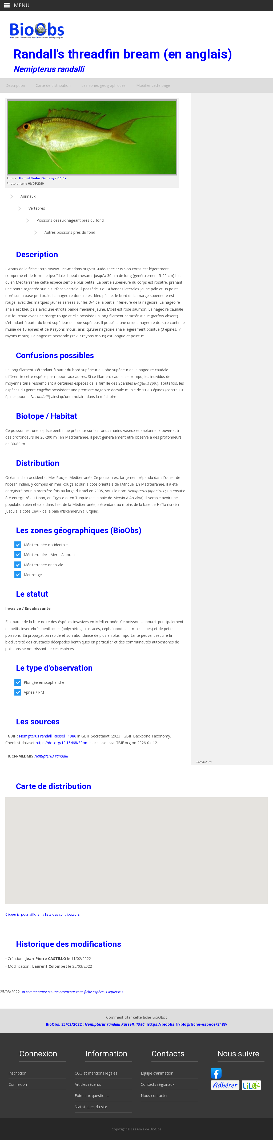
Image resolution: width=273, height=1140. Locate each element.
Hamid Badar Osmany (36, 178)
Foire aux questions (92, 1095)
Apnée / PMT (30, 692)
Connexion (18, 1084)
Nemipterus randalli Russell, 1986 (47, 736)
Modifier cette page (153, 85)
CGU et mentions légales (96, 1073)
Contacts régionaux (157, 1084)
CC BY (61, 178)
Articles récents (88, 1084)
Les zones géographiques (103, 85)
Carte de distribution (53, 85)
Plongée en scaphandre (39, 682)
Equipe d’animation (157, 1073)
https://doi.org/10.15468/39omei (63, 742)
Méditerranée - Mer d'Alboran (44, 554)
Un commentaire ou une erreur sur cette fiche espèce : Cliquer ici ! (71, 991)
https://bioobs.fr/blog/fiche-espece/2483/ (187, 1024)
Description (15, 85)
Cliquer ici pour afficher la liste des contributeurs (42, 914)
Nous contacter (154, 1095)
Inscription (17, 1073)
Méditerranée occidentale (41, 544)
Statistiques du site (91, 1106)
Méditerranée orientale (38, 564)
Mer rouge (28, 574)
